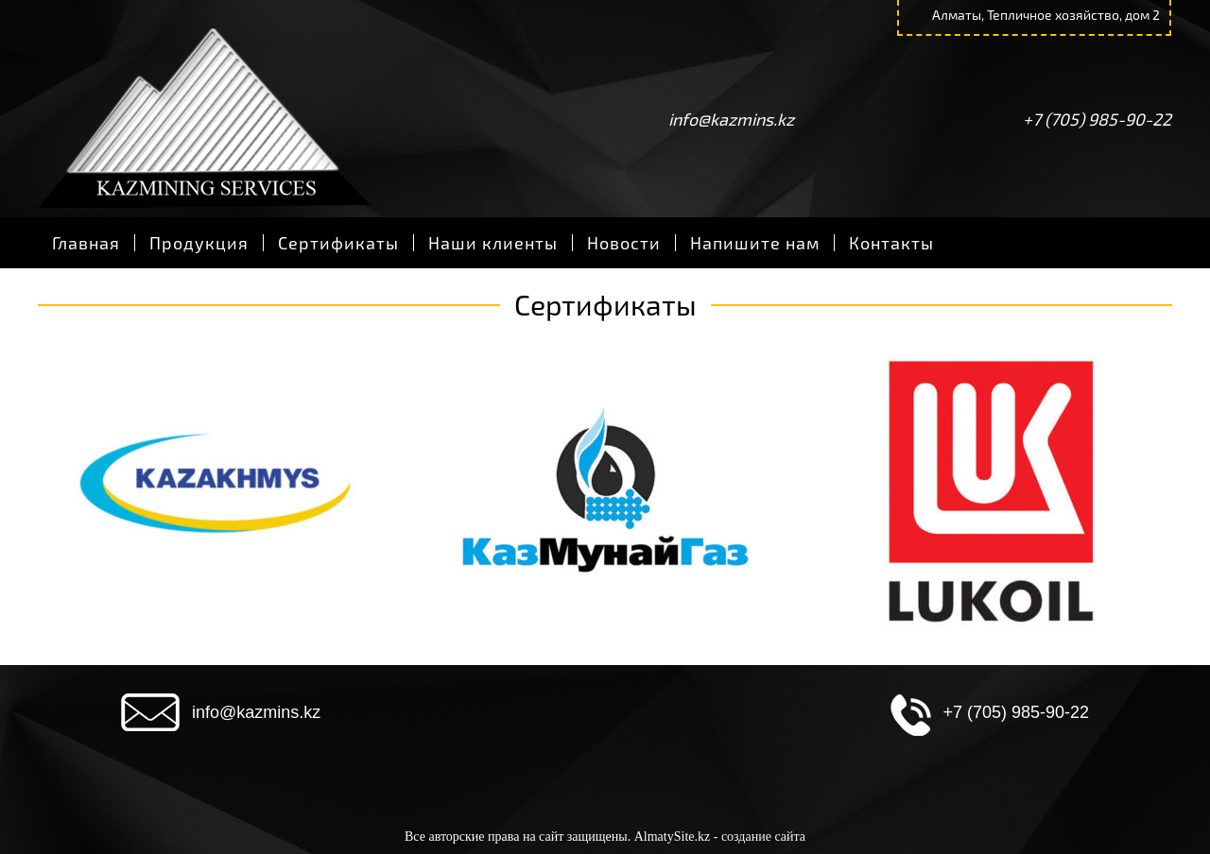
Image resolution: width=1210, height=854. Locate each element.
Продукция (199, 242)
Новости (624, 242)
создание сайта (763, 836)
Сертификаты (338, 242)
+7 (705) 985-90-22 (1097, 119)
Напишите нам (755, 242)
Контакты (891, 242)
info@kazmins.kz (731, 119)
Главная (86, 242)
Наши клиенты (493, 242)
